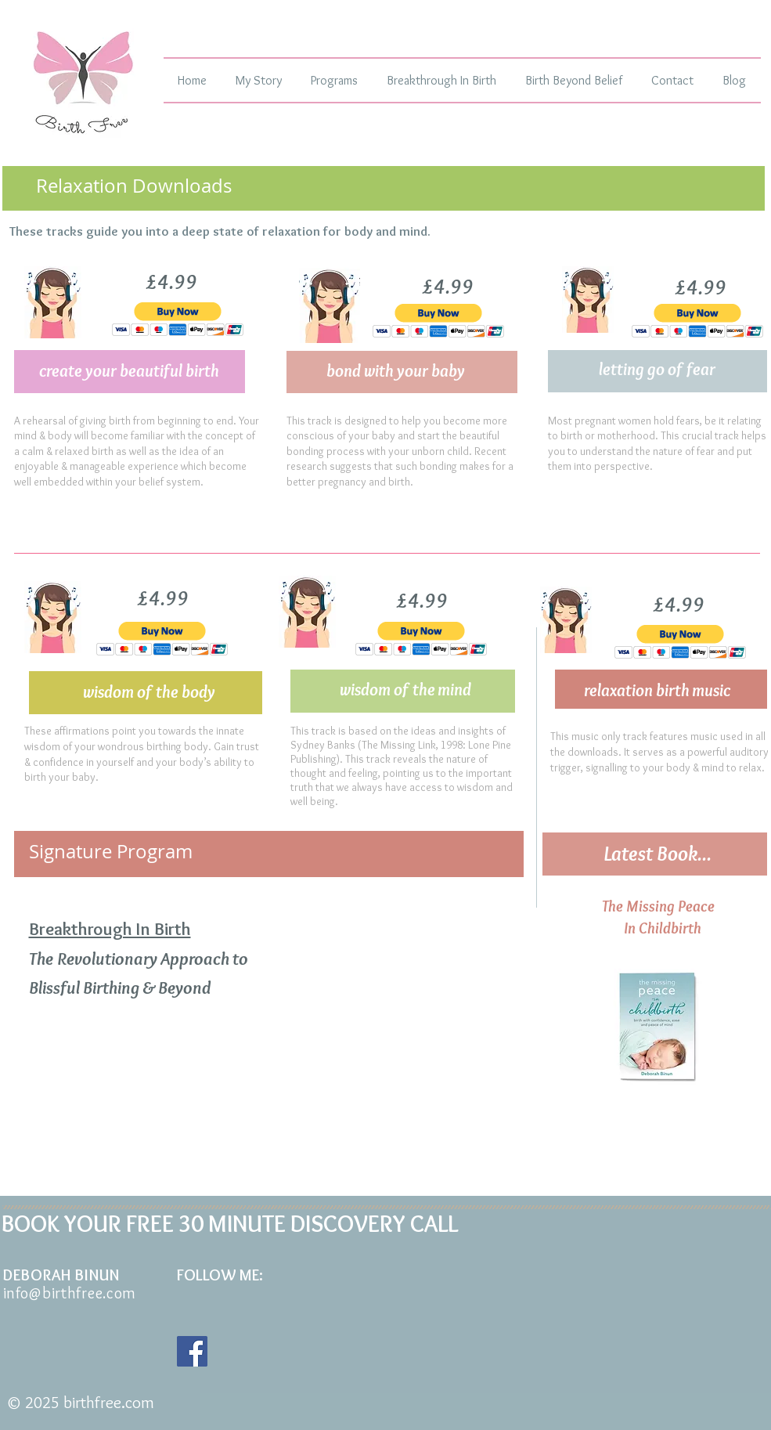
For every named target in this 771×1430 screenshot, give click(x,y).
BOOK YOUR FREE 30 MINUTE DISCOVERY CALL (230, 1223)
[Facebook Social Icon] (192, 1351)
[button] (178, 319)
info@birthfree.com (70, 1293)
